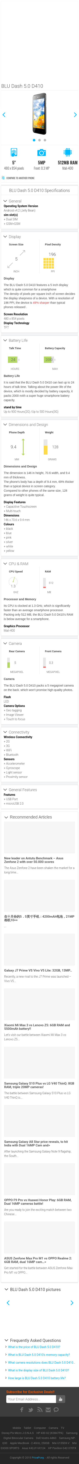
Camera (54, 1427)
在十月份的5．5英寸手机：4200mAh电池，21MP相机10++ (39, 918)
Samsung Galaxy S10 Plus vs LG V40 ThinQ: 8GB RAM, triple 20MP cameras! (39, 1085)
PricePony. (38, 1457)
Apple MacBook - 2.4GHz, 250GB (29, 1443)
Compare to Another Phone (18, 178)
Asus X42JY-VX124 (33, 1448)
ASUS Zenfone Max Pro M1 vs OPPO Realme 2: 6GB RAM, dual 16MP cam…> (38, 1260)
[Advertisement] (39, 40)
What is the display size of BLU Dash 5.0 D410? (38, 1370)
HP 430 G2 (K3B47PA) (49, 1433)
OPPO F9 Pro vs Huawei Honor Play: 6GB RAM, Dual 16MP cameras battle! (37, 1202)
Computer (40, 1427)
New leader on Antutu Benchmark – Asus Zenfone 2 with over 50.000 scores (33, 860)
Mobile (17, 1427)
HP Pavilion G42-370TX (62, 1448)
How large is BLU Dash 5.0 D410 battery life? (37, 1378)
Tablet (28, 1427)
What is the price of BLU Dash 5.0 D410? (34, 1347)
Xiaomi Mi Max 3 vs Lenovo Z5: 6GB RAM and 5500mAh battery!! (37, 1027)
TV (62, 1427)
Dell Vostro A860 (46, 1438)
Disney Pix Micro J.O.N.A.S (18, 1433)
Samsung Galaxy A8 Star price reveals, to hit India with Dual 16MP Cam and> (36, 1143)
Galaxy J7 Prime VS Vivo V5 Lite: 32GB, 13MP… (38, 970)
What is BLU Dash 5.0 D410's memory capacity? (39, 1354)
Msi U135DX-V (61, 1443)
